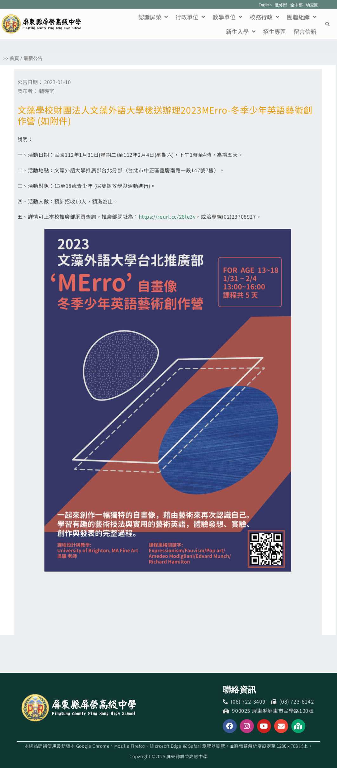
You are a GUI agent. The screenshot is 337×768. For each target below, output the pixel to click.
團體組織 (301, 17)
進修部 (281, 5)
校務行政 (264, 17)
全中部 (296, 5)
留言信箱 (305, 31)
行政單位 (190, 17)
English (265, 5)
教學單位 (227, 17)
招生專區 (274, 31)
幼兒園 (312, 5)
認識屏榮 (153, 17)
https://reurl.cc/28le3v (167, 216)
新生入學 (240, 31)
